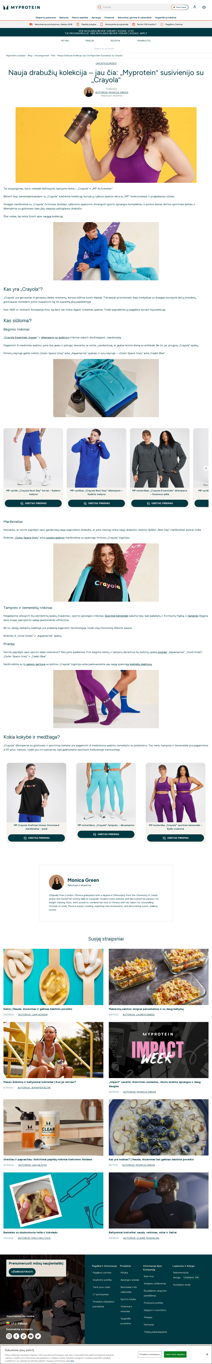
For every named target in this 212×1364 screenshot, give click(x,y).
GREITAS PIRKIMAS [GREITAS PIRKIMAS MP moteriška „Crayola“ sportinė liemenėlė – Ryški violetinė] (175, 838)
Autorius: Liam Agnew (33, 1014)
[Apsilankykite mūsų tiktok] (24, 1336)
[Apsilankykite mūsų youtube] (31, 1336)
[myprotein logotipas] (21, 7)
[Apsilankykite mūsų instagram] (9, 1336)
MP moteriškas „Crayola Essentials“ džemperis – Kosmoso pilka (159, 492)
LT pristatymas (101, 1294)
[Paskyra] (194, 7)
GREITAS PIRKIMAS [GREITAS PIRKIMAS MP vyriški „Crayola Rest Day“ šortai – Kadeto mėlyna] (33, 503)
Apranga (96, 17)
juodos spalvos (55, 537)
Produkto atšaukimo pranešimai (103, 1304)
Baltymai (64, 17)
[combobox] (142, 7)
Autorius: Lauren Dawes (139, 1014)
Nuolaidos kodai (181, 1284)
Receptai (115, 40)
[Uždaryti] (207, 1354)
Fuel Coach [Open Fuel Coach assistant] (179, 7)
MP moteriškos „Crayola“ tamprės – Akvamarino (106, 825)
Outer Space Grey (26, 537)
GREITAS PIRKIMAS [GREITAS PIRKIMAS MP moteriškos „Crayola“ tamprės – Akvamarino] (106, 834)
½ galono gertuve (34, 664)
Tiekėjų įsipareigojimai (155, 1332)
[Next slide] (206, 468)
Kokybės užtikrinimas (155, 1283)
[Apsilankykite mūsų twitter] (38, 1336)
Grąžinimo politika (102, 1280)
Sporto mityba (128, 1299)
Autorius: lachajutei (32, 1165)
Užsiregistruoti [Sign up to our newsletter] (22, 1271)
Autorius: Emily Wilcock (34, 1238)
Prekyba (148, 1317)
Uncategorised (42, 55)
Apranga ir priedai (130, 1280)
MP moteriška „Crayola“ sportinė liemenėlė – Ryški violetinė (175, 827)
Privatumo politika (153, 1303)
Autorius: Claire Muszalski (141, 1238)
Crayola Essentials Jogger (20, 337)
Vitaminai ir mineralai (126, 1309)
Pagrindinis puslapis (16, 55)
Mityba (65, 40)
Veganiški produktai (165, 17)
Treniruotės (144, 40)
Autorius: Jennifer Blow (34, 1087)
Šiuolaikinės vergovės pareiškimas (155, 1293)
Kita (53, 55)
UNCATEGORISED (106, 63)
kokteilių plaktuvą (141, 664)
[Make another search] (106, 48)
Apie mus (149, 1276)
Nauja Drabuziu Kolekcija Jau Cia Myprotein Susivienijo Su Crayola (90, 55)
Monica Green (83, 880)
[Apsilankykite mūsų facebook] (16, 1336)
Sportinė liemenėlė (116, 615)
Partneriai (149, 1324)
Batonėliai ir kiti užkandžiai (129, 1289)
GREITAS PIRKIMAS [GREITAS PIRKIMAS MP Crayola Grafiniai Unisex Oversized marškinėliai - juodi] (36, 838)
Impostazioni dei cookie (20, 1316)
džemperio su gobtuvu (55, 337)
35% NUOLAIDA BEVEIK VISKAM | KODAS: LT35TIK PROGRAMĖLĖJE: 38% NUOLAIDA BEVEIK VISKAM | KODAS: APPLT (106, 32)
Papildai (90, 40)
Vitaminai (109, 17)
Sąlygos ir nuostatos (155, 1310)
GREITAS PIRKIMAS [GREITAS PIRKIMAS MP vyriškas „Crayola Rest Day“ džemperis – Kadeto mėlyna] (96, 503)
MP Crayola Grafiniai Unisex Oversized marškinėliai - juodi (36, 827)
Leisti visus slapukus (175, 1354)
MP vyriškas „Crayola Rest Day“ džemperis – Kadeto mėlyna (96, 492)
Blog (30, 55)
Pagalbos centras (102, 1272)
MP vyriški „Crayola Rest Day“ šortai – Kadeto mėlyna (33, 492)
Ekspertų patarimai (46, 17)
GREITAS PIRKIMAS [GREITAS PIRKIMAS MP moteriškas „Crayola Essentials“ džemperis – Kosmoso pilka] (160, 503)
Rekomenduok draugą (186, 1275)
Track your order (101, 1287)
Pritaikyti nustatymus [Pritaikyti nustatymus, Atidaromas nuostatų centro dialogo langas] (150, 1354)
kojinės (162, 652)
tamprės (193, 615)
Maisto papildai (80, 17)
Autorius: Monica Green (111, 92)
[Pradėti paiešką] (100, 7)
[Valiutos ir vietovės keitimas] (42, 1323)
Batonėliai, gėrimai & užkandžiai (135, 17)
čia (72, 1361)
